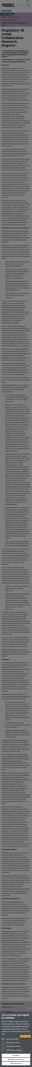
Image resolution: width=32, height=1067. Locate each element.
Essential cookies (10, 1039)
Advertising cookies (11, 1046)
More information (16, 1063)
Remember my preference (16, 1059)
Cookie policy (25, 1036)
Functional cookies (11, 1042)
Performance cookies (12, 1050)
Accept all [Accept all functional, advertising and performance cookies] (16, 1055)
